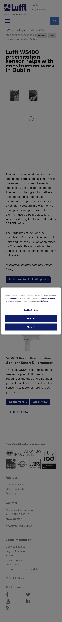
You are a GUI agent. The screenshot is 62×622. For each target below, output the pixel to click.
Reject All (31, 318)
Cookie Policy (15, 298)
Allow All (31, 327)
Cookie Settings (49, 298)
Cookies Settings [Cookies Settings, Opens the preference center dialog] (31, 310)
